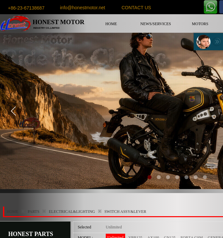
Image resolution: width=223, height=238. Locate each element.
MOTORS (200, 23)
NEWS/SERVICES (155, 23)
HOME (111, 23)
